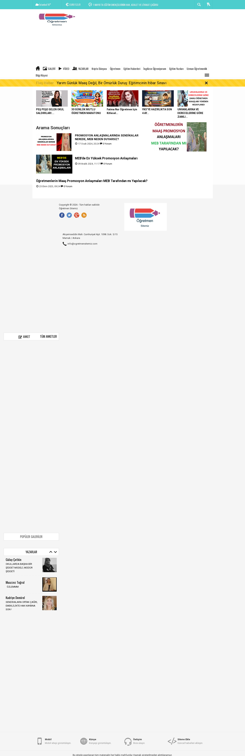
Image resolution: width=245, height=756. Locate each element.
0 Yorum (107, 143)
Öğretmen (115, 69)
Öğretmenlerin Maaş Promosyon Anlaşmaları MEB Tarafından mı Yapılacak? (91, 181)
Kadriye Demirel (15, 597)
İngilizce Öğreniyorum (154, 69)
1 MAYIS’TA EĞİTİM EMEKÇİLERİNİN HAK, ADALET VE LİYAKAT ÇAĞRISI (125, 5)
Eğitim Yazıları (176, 69)
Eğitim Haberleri (132, 69)
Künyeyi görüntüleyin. (100, 741)
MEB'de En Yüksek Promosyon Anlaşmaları (106, 158)
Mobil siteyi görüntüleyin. (58, 741)
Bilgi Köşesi (41, 75)
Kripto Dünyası (99, 69)
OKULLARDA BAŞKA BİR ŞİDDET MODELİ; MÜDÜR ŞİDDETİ (19, 568)
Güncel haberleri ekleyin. (190, 741)
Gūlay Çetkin (13, 559)
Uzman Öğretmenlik (197, 69)
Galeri (51, 69)
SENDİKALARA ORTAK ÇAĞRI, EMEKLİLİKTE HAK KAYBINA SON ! (22, 606)
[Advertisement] (146, 37)
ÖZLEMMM (12, 586)
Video (66, 69)
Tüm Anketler (48, 336)
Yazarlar (83, 69)
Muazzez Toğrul (15, 582)
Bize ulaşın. (139, 741)
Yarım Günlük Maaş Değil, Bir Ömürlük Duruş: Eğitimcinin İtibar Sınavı (111, 83)
